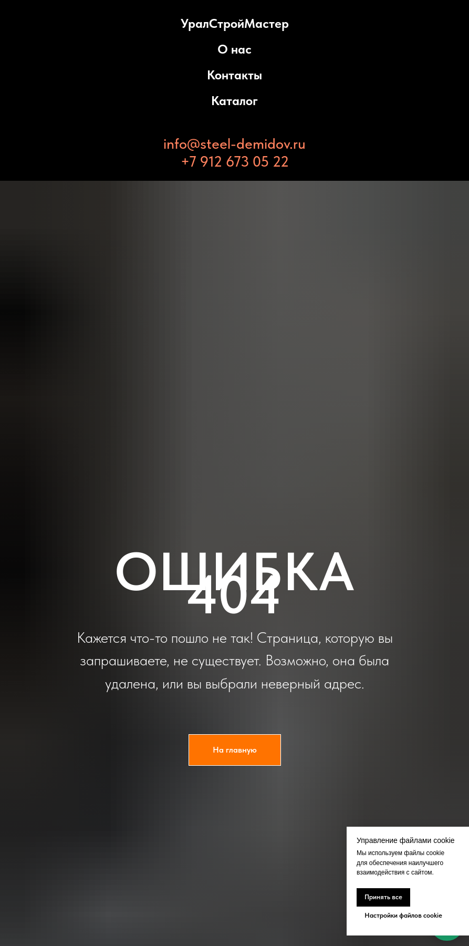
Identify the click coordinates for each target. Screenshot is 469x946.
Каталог (234, 100)
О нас (234, 49)
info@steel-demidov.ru (234, 143)
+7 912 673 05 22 (235, 161)
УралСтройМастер (235, 23)
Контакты (234, 75)
